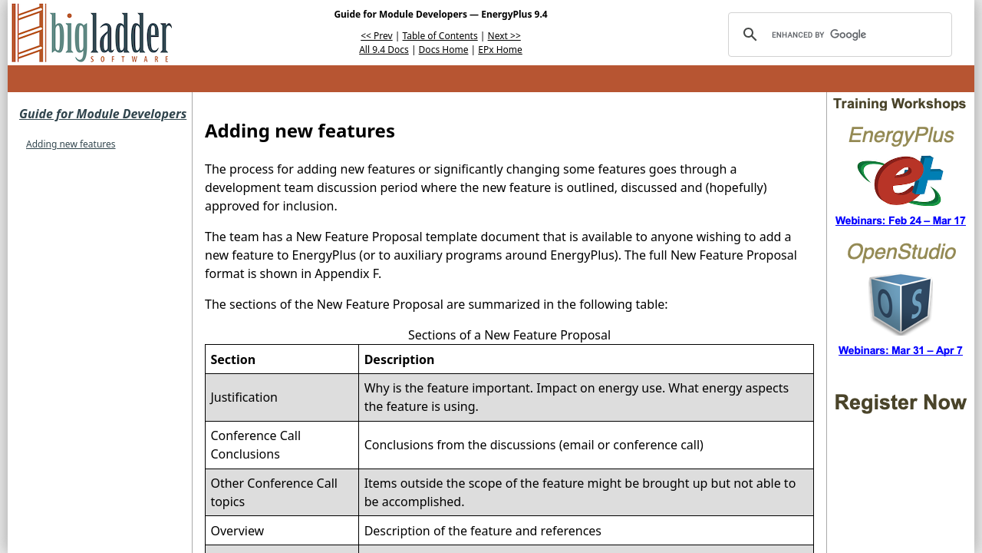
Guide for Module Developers (102, 113)
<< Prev (376, 35)
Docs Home (444, 49)
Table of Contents (440, 35)
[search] (838, 34)
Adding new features (71, 144)
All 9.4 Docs (384, 49)
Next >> (504, 35)
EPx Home (500, 49)
